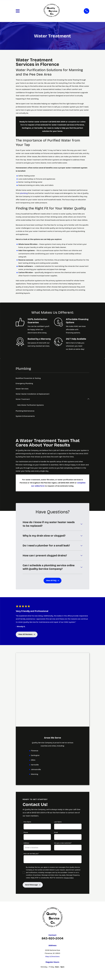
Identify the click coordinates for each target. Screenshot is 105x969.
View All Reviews (26, 635)
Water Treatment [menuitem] (23, 399)
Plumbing (52, 913)
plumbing (24, 193)
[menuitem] (42, 960)
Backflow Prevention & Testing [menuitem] (28, 378)
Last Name (58, 748)
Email (56, 759)
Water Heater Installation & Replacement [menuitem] (32, 394)
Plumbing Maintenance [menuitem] (25, 411)
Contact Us (52, 925)
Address (26, 769)
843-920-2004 (52, 864)
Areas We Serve (52, 921)
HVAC (52, 917)
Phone (25, 759)
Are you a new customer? (63, 769)
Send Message (32, 811)
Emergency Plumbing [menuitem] (24, 383)
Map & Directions (52, 883)
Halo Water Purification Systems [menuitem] (30, 405)
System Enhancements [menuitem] (25, 416)
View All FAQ (52, 581)
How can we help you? (31, 780)
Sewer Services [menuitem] (22, 389)
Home (52, 909)
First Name (27, 748)
